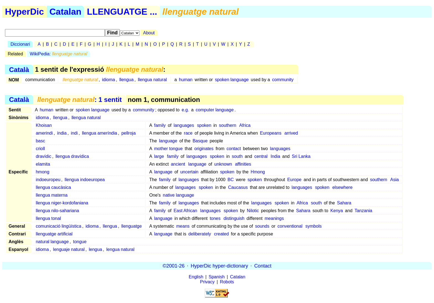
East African (185, 210)
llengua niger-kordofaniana (62, 203)
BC (231, 179)
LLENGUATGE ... (122, 12)
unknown (223, 164)
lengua (95, 249)
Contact (262, 265)
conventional (290, 226)
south (237, 156)
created (221, 234)
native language (178, 195)
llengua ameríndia (99, 133)
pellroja (128, 133)
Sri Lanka (301, 156)
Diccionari (20, 44)
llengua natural (152, 79)
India (275, 156)
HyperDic (24, 12)
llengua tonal (48, 218)
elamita (43, 164)
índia (62, 133)
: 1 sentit (79, 99)
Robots (227, 281)
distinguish (234, 218)
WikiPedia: (58, 54)
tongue (80, 241)
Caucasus (238, 187)
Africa (244, 125)
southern (227, 125)
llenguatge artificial (54, 234)
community (282, 79)
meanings (274, 218)
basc (40, 140)
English (196, 276)
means (183, 226)
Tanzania (363, 210)
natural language (52, 241)
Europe (294, 179)
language (168, 140)
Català (19, 69)
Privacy (207, 281)
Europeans (270, 133)
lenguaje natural (69, 249)
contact (234, 148)
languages (184, 125)
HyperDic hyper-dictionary (219, 265)
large (159, 156)
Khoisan (44, 125)
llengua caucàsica (53, 187)
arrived (291, 133)
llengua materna (52, 195)
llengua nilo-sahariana (57, 210)
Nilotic (253, 210)
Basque (200, 140)
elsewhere (342, 187)
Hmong (258, 172)
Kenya (336, 210)
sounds (262, 226)
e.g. (185, 109)
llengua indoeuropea (84, 179)
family (160, 125)
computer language (215, 109)
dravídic (43, 156)
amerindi (44, 133)
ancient (178, 164)
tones (215, 218)
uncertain (189, 172)
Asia (394, 179)
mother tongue (168, 148)
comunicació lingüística (58, 226)
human (186, 79)
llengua (126, 79)
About (149, 32)
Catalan (66, 12)
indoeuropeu (48, 179)
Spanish (217, 276)
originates (203, 148)
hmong (42, 172)
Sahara (344, 203)
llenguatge (131, 226)
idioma (108, 79)
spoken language (232, 79)
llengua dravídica (72, 156)
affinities (243, 164)
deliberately (199, 234)
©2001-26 (174, 265)
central (261, 156)
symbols (313, 226)
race (188, 133)
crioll (40, 148)
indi (74, 133)
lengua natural (120, 249)
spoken (204, 125)
